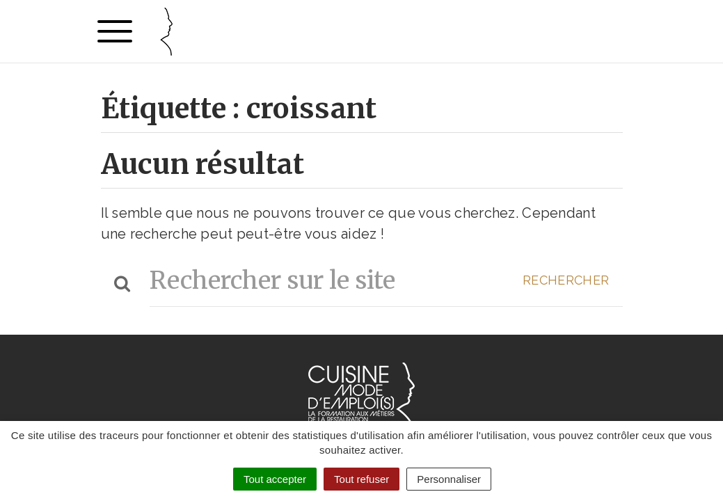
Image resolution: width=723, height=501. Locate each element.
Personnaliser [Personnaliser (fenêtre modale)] (449, 479)
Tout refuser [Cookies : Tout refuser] (361, 479)
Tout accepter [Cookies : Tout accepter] (275, 479)
